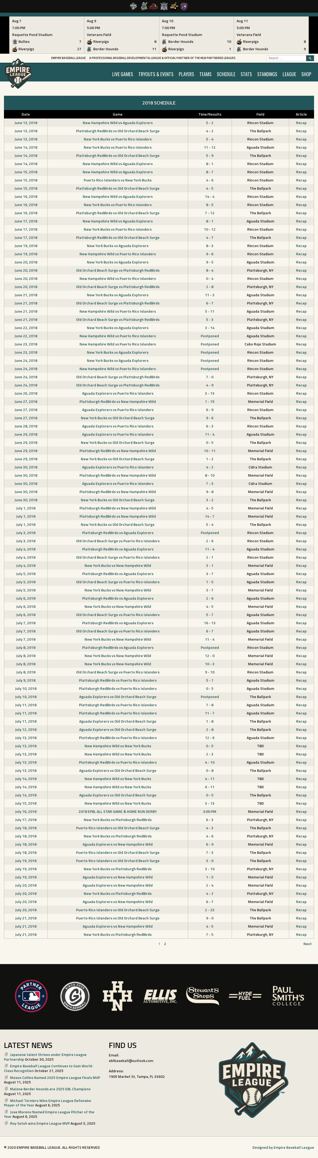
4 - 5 (209, 188)
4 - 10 (209, 762)
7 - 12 (209, 213)
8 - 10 (209, 475)
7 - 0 (209, 377)
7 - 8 (209, 705)
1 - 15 (209, 401)
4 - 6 (209, 180)
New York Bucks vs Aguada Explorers (117, 245)
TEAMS (205, 74)
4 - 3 (209, 828)
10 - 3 (209, 664)
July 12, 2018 (25, 729)
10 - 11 (210, 450)
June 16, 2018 (26, 196)
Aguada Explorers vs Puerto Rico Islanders (117, 393)
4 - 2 (209, 131)
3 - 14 (209, 327)
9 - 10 (209, 672)
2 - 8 (209, 286)
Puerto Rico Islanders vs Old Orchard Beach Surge (118, 828)
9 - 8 (209, 491)
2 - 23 (209, 910)
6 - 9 (209, 409)
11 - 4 (209, 434)
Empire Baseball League (68, 58)
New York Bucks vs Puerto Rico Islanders (118, 139)
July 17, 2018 (25, 819)
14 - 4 (209, 196)
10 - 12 (210, 229)
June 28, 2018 (26, 426)
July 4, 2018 (25, 549)
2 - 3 (209, 754)
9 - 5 (209, 262)
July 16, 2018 (25, 811)
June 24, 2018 (26, 360)
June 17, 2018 (26, 221)
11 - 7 (209, 713)
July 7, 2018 (25, 623)
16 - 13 (210, 623)
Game (118, 114)
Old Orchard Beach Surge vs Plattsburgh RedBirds (118, 270)
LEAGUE (289, 74)
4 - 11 (209, 778)
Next (307, 943)
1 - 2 (209, 459)
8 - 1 (209, 163)
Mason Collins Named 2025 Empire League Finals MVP (55, 1077)
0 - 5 (209, 442)
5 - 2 (209, 122)
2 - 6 (209, 541)
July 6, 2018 (25, 598)
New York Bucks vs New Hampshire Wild (118, 565)
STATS (246, 74)
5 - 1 (209, 680)
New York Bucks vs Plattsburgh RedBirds (118, 819)
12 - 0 (209, 655)
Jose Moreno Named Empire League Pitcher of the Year (49, 1114)
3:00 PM (209, 811)
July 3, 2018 (25, 532)
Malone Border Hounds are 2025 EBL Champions (50, 1089)
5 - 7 (209, 614)
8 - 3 (209, 245)
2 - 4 (209, 885)
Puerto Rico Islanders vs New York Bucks (118, 180)
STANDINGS (267, 74)
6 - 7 (209, 303)
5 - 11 (209, 311)
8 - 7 (209, 172)
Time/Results (209, 114)
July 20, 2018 (25, 885)
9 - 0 (209, 918)
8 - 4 (209, 270)
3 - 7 (209, 573)
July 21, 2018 (25, 918)
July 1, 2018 (25, 508)
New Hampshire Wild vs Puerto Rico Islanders (118, 254)
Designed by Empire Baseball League (283, 1147)
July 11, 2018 (25, 705)
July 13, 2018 (25, 737)
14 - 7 (209, 516)
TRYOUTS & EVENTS (156, 74)
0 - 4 (209, 278)
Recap (301, 122)
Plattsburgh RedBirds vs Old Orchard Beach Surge (118, 131)
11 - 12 (210, 147)
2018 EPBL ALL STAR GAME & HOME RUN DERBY (117, 811)
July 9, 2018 (25, 680)
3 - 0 (209, 860)
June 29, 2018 (26, 434)
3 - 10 (209, 869)
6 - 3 (209, 426)
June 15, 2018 (26, 172)
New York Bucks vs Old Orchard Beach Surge (118, 418)
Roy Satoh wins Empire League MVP (40, 1123)
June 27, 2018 (26, 401)
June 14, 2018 (26, 147)
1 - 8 (209, 721)
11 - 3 (209, 295)
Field (260, 114)
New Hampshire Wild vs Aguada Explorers (118, 122)
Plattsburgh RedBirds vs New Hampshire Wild (118, 401)
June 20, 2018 (26, 262)
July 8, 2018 (25, 647)
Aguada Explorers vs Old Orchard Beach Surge (117, 696)
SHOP (306, 74)
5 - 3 (209, 319)
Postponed (210, 336)
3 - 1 (209, 565)
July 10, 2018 (25, 688)
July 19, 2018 (25, 860)
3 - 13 (209, 393)
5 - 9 (209, 155)
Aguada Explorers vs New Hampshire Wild (118, 844)
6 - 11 (209, 787)
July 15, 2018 (25, 803)
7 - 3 (209, 483)
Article (301, 114)
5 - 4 (209, 139)
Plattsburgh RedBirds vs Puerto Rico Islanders (118, 680)
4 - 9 (209, 385)
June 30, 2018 (26, 467)
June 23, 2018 (26, 344)
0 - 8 (209, 770)
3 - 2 (209, 500)
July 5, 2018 (25, 573)
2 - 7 (209, 557)
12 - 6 (209, 737)
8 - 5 (209, 204)
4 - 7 (209, 237)
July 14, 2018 (25, 778)
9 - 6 (209, 254)
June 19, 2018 (26, 245)
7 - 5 (209, 934)
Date (26, 114)
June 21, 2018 (26, 295)
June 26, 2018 (26, 393)
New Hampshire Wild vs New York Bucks (118, 746)
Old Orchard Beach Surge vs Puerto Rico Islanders (118, 541)
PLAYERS (186, 74)
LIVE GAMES (122, 74)
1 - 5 (209, 582)
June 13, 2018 (26, 122)
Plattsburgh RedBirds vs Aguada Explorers (117, 532)
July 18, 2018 (25, 828)
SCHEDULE (226, 74)
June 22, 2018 (26, 327)
